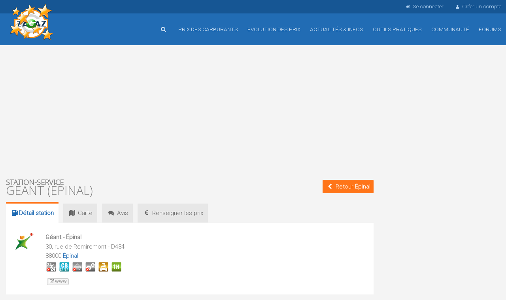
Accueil (31, 23)
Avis (117, 213)
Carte (80, 213)
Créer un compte (478, 6)
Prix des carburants (208, 29)
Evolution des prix (273, 29)
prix (172, 213)
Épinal (70, 255)
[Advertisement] (190, 110)
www (58, 281)
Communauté (450, 29)
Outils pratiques (397, 29)
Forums (490, 29)
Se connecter (424, 6)
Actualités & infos (336, 29)
